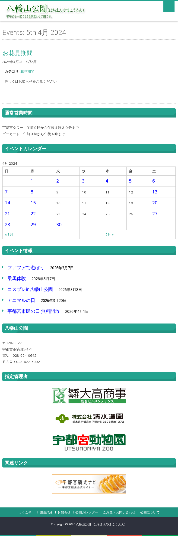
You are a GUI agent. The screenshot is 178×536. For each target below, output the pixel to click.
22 (33, 213)
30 (58, 224)
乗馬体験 (16, 278)
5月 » (109, 234)
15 (33, 202)
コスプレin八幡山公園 (30, 289)
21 (7, 213)
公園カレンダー (86, 512)
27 (154, 213)
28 (7, 224)
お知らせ (63, 512)
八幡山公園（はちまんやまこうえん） (101, 524)
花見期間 (27, 71)
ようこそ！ (27, 512)
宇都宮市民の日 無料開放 (33, 311)
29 (33, 224)
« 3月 (9, 234)
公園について (150, 512)
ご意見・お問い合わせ (119, 512)
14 (7, 202)
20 (154, 202)
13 (154, 192)
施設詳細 (46, 512)
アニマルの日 (21, 300)
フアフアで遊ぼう (25, 267)
